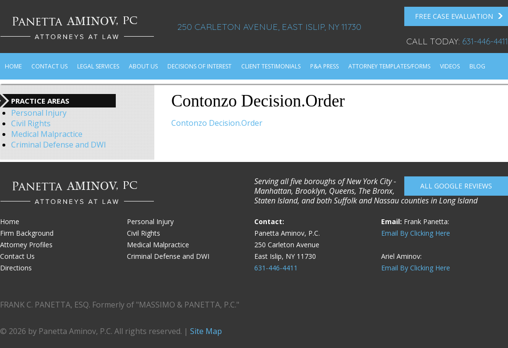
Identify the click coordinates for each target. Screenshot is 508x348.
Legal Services (98, 66)
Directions (16, 267)
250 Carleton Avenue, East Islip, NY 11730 (269, 26)
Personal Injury (39, 112)
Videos (450, 66)
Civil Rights (31, 123)
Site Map (206, 331)
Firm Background (27, 233)
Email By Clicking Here (415, 233)
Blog (477, 66)
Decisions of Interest (199, 66)
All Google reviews (456, 185)
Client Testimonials (271, 66)
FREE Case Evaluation (459, 16)
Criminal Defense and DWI (58, 144)
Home (13, 66)
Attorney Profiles (26, 244)
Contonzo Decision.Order (216, 123)
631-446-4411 (485, 41)
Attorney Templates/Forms (389, 66)
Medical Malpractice (46, 134)
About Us (143, 66)
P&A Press (324, 66)
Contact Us (49, 66)
